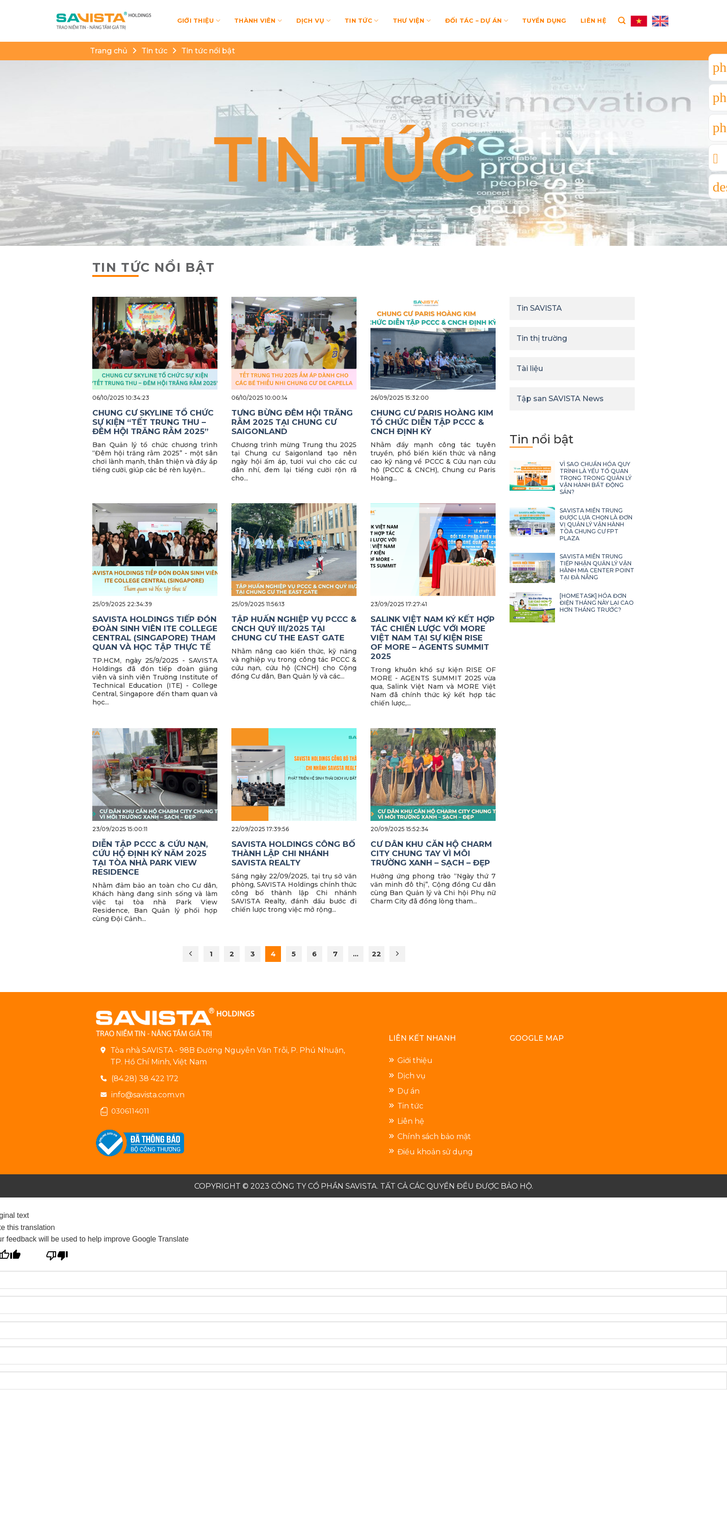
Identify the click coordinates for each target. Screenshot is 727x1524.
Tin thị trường (542, 338)
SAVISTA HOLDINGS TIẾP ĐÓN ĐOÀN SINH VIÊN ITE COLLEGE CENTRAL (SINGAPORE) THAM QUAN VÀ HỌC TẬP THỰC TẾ (154, 633)
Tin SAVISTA (539, 308)
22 (376, 954)
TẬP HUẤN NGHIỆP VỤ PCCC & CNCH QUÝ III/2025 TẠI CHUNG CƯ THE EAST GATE (294, 628)
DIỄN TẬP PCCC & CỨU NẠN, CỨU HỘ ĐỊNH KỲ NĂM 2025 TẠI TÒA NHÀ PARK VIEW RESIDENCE (150, 858)
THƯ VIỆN (412, 20)
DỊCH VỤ (313, 20)
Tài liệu (530, 368)
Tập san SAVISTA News (560, 398)
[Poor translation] (57, 1254)
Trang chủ (109, 50)
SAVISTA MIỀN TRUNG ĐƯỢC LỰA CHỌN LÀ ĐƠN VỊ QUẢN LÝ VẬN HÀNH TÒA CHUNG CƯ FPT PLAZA (596, 524)
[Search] (621, 21)
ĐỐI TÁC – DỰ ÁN (476, 20)
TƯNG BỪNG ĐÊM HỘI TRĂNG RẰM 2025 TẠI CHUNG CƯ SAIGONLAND (292, 422)
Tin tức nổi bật (208, 50)
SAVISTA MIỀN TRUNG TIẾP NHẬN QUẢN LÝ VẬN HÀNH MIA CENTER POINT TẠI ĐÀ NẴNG (597, 567)
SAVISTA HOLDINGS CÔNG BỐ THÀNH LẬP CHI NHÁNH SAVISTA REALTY (293, 853)
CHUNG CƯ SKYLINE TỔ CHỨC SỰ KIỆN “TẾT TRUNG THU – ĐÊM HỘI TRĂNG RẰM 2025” (153, 422)
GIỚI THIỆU (198, 20)
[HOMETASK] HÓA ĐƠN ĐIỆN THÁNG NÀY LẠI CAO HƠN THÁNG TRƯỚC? (597, 602)
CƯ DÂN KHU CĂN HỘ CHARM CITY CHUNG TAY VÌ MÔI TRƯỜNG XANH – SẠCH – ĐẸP (431, 853)
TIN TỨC (361, 20)
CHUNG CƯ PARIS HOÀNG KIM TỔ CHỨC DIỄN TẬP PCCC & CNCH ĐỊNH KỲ (431, 422)
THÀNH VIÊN (258, 20)
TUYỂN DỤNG (544, 20)
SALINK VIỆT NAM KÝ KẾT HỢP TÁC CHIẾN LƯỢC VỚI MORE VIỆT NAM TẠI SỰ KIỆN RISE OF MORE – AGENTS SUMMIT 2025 (432, 638)
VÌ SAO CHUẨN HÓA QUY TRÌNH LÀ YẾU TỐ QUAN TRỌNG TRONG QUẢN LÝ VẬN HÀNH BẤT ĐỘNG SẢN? (595, 478)
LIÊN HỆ (593, 20)
